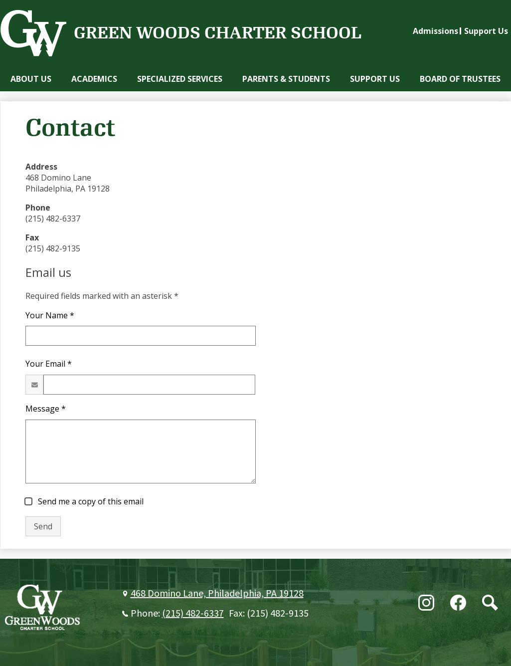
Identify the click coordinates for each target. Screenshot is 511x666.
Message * (45, 408)
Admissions (435, 30)
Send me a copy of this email (90, 501)
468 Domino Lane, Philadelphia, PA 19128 (217, 594)
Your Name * (49, 315)
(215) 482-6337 (193, 614)
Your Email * (48, 363)
